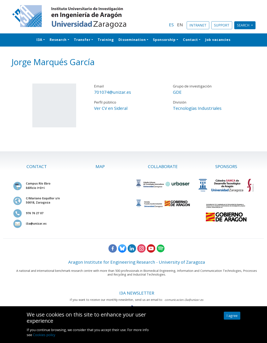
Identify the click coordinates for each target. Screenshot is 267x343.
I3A (39, 39)
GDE (177, 92)
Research (58, 39)
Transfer (82, 39)
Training (106, 39)
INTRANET (198, 25)
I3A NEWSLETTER (136, 293)
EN (180, 25)
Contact (190, 39)
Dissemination (132, 39)
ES (171, 25)
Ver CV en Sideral (110, 108)
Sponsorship (164, 39)
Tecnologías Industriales (197, 108)
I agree (232, 315)
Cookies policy (44, 335)
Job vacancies (217, 39)
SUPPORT (221, 25)
